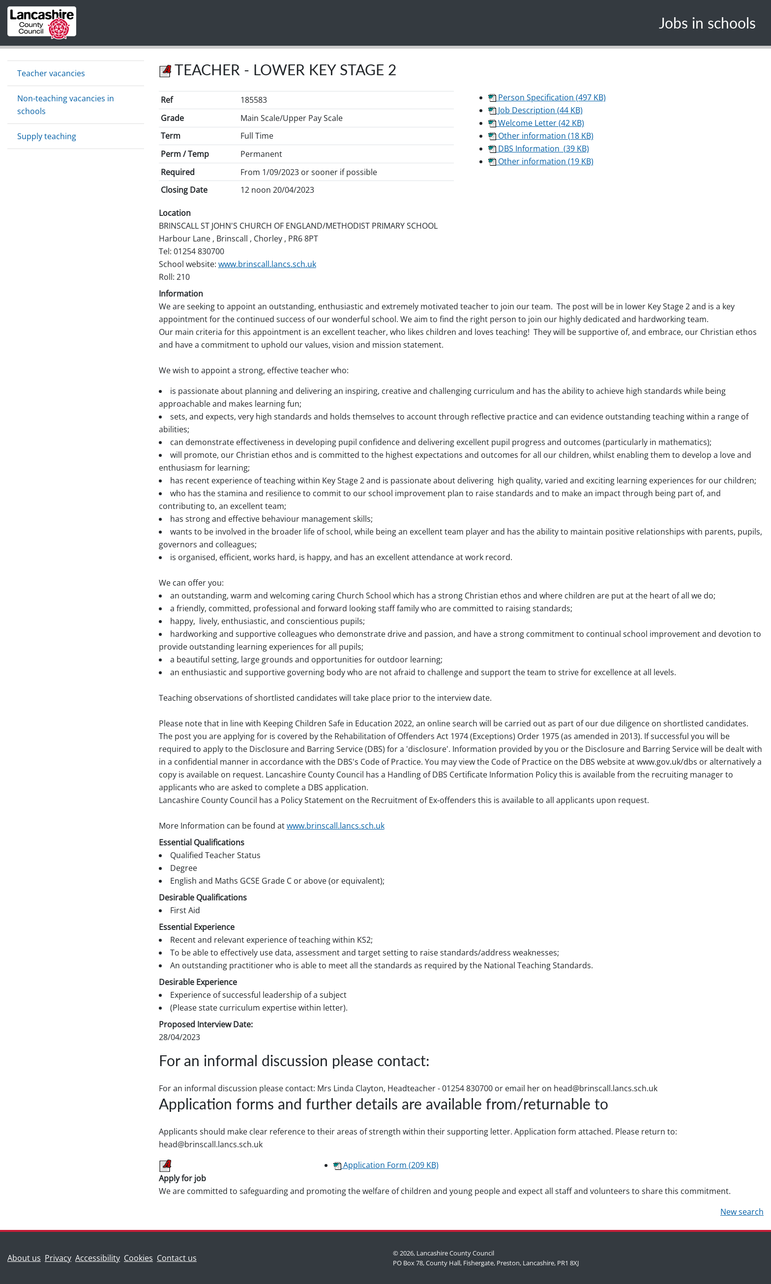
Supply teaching (46, 136)
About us (26, 1257)
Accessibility (97, 1258)
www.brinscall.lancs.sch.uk (267, 264)
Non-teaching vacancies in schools (65, 105)
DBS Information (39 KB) (538, 148)
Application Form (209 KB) (386, 1165)
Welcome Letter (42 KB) (536, 123)
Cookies (138, 1258)
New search (742, 1211)
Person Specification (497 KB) (547, 97)
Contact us (179, 1257)
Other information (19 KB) (540, 161)
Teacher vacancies (51, 73)
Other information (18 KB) (540, 135)
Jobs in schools (707, 22)
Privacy (58, 1258)
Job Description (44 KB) (535, 110)
